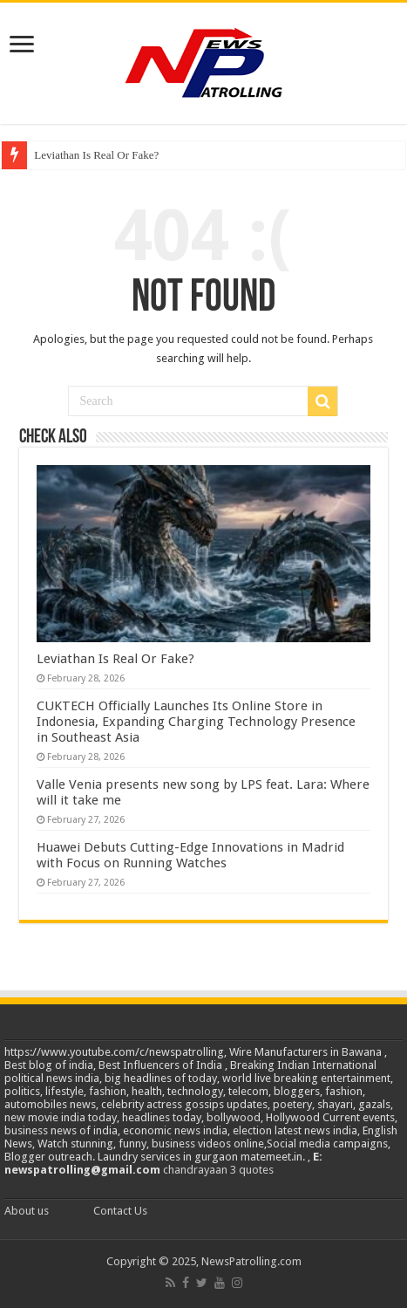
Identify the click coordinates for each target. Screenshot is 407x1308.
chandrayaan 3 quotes (218, 1169)
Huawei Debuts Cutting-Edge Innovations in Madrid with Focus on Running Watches (190, 855)
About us (26, 1210)
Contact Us (120, 1210)
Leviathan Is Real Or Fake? (96, 154)
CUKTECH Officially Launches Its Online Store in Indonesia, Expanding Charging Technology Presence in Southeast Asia (196, 721)
